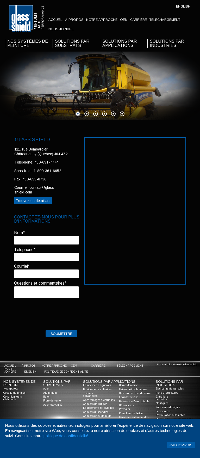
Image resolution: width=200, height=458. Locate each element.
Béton (46, 396)
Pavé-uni (124, 409)
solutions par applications (119, 43)
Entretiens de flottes (162, 398)
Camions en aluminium (97, 416)
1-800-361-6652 (47, 171)
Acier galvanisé (52, 404)
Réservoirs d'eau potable (134, 401)
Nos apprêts (10, 388)
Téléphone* (24, 249)
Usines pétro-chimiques (133, 389)
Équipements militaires (97, 389)
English (183, 6)
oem (124, 20)
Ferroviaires (163, 411)
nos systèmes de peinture (27, 43)
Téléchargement (164, 20)
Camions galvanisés (95, 404)
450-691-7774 (46, 162)
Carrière (138, 20)
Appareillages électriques (99, 400)
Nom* (19, 232)
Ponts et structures (167, 392)
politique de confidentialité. (66, 436)
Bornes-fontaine (128, 385)
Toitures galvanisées (90, 394)
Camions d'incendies (95, 412)
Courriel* (22, 266)
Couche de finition (14, 392)
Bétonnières (126, 405)
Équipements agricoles (97, 385)
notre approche (101, 20)
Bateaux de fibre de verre (135, 393)
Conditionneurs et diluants (12, 398)
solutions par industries (167, 43)
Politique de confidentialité (66, 371)
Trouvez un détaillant (33, 201)
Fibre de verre (52, 400)
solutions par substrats (72, 43)
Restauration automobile (171, 415)
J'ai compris (181, 445)
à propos (74, 20)
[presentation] (53, 313)
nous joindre (61, 29)
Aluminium (50, 392)
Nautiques (162, 403)
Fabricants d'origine (168, 407)
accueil (55, 20)
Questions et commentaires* (40, 283)
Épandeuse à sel (129, 397)
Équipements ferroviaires (98, 407)
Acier (46, 388)
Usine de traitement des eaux (133, 418)
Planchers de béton (131, 413)
